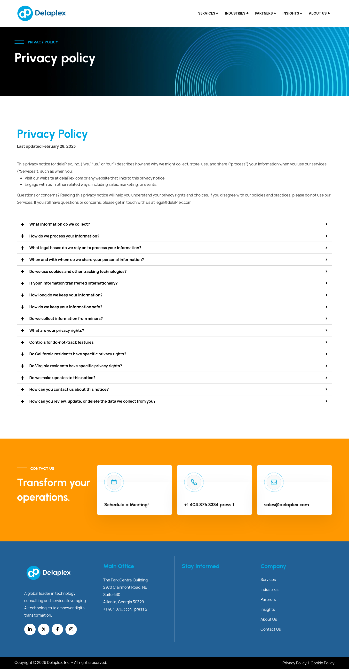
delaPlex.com (71, 178)
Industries (235, 13)
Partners (264, 13)
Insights (291, 13)
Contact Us (271, 629)
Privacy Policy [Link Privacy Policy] (295, 663)
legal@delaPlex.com (173, 202)
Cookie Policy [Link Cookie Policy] (322, 663)
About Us (318, 13)
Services (206, 13)
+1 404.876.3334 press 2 (125, 609)
